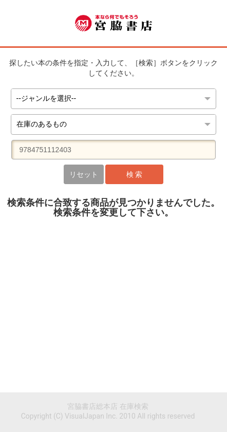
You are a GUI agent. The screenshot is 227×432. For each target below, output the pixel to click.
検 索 (134, 174)
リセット (83, 174)
